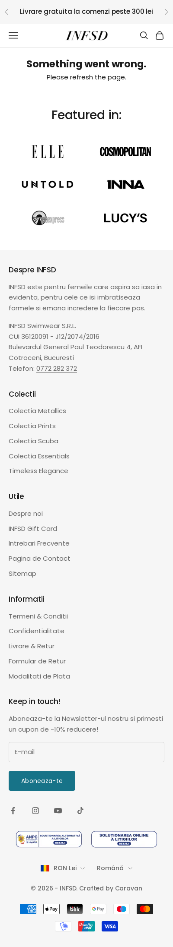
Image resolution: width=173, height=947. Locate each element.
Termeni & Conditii (38, 616)
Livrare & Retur (31, 645)
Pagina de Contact (39, 558)
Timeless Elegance (38, 470)
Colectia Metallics (37, 410)
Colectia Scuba (33, 440)
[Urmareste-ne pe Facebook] (13, 810)
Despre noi (26, 513)
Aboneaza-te (42, 781)
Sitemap (22, 573)
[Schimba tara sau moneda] (63, 868)
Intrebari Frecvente (39, 543)
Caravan (128, 888)
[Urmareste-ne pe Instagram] (35, 810)
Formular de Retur (37, 661)
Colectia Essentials (39, 456)
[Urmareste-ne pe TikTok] (80, 810)
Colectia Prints (32, 425)
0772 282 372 (56, 368)
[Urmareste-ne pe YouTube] (58, 810)
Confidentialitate (36, 630)
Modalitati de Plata (39, 676)
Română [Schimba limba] (114, 868)
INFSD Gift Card (33, 528)
